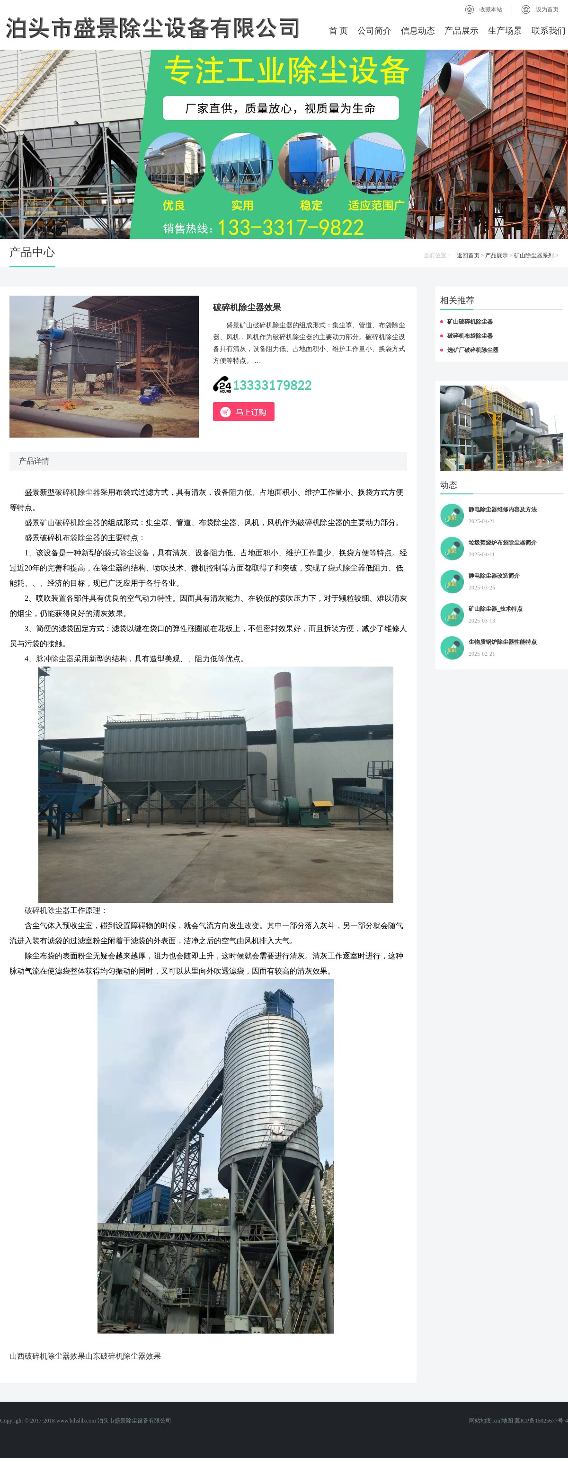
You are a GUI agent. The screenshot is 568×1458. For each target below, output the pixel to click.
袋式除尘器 (346, 568)
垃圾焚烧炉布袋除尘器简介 (503, 542)
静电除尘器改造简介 (494, 575)
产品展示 (461, 30)
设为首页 (547, 9)
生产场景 (505, 30)
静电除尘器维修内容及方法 (503, 509)
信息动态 (418, 30)
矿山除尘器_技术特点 (496, 609)
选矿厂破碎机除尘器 (472, 350)
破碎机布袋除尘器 (470, 336)
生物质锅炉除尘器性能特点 (503, 642)
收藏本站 (490, 9)
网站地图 (480, 1420)
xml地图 (503, 1420)
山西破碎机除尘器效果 (47, 1356)
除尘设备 (134, 553)
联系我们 (549, 30)
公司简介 (374, 30)
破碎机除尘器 (77, 492)
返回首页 (468, 255)
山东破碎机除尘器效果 (123, 1356)
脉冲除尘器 (55, 659)
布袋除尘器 (81, 538)
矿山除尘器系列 (534, 255)
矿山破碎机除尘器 (70, 522)
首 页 (338, 30)
